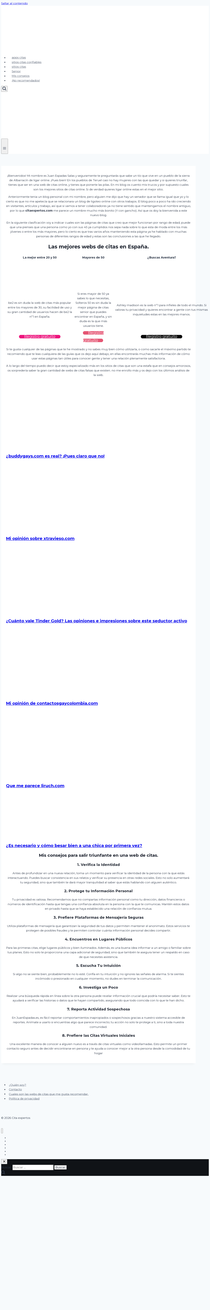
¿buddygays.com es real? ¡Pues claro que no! (55, 456)
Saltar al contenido (14, 3)
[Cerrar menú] (2, 1130)
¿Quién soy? (17, 1085)
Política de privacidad (24, 1098)
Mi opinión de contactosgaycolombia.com (52, 703)
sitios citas (19, 67)
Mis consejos (21, 76)
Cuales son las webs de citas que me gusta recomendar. (48, 1094)
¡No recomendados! (26, 80)
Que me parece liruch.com (35, 785)
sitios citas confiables (26, 62)
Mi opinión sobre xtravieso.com (40, 538)
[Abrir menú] (4, 146)
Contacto (15, 1089)
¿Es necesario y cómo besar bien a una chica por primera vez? (74, 845)
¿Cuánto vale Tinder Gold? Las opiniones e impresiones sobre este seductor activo (96, 620)
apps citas (19, 57)
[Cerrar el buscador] (4, 1161)
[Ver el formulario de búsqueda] (4, 89)
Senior (16, 71)
